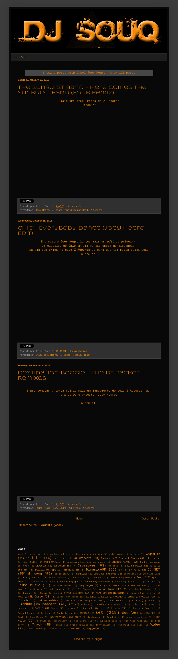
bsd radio (99, 562)
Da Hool (113, 566)
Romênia (45, 613)
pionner (149, 600)
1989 (20, 554)
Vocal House (35, 629)
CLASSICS (41, 566)
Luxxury (27, 593)
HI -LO (137, 582)
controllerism (62, 566)
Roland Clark (26, 613)
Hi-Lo (151, 582)
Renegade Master (93, 608)
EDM (25, 577)
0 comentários (76, 206)
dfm (26, 570)
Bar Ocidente (82, 558)
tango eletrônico (136, 617)
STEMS (78, 617)
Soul (20, 617)
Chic (38, 355)
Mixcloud (118, 593)
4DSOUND (35, 554)
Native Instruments (143, 593)
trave (59, 625)
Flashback (97, 578)
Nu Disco (57, 210)
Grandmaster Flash (41, 582)
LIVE (73, 589)
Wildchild (55, 629)
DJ (120, 570)
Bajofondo (60, 558)
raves (151, 604)
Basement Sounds (129, 558)
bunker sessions (150, 562)
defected (155, 566)
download (81, 574)
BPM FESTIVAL (52, 562)
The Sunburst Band (76, 210)
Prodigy (101, 604)
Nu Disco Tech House (65, 597)
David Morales (134, 566)
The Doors (80, 621)
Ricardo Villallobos (124, 608)
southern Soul (59, 617)
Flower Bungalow (119, 578)
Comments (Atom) (51, 525)
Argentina (153, 554)
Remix (54, 608)
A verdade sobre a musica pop (66, 554)
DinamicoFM (96, 569)
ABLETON (97, 554)
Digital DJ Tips (45, 570)
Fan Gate (78, 578)
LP (159, 589)
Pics (134, 600)
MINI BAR (83, 593)
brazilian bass (76, 562)
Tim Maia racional (136, 621)
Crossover (87, 565)
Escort (38, 577)
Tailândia (94, 617)
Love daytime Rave (139, 589)
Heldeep (122, 582)
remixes (70, 608)
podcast (49, 604)
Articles (34, 558)
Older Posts (150, 518)
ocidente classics (96, 596)
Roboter (149, 608)
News (20, 596)
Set (125, 613)
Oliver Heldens (49, 600)
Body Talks (30, 562)
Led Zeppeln (56, 589)
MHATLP (67, 593)
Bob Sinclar (153, 558)
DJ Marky (134, 570)
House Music (43, 508)
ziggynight (93, 628)
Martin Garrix (48, 593)
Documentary (62, 574)
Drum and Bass (151, 574)
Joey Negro (42, 210)
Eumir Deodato (57, 578)
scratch (84, 613)
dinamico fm (71, 570)
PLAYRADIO (25, 604)
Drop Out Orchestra (123, 574)
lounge (87, 589)
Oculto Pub (148, 596)
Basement (106, 558)
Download (99, 574)
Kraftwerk (36, 589)
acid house (116, 554)
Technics (41, 621)
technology (60, 621)
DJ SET (154, 569)
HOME (20, 57)
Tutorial (123, 625)
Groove (63, 581)
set (99, 612)
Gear (140, 577)
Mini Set (101, 593)
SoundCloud (36, 617)
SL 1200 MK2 (147, 613)
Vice (139, 625)
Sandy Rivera (65, 613)
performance (116, 600)
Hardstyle (104, 582)
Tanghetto (113, 617)
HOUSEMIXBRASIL (62, 585)
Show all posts (122, 72)
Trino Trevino (79, 625)
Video (155, 624)
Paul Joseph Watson (89, 600)
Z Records (96, 210)
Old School (25, 600)
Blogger (96, 639)
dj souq (35, 573)
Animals (134, 554)
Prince (85, 604)
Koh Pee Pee (138, 585)
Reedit (77, 355)
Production (120, 604)
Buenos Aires (121, 562)
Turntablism (103, 625)
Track (87, 355)
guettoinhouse (83, 581)
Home (79, 518)
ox (67, 600)
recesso (22, 608)
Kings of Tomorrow (111, 585)
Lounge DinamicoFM (109, 589)
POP (71, 604)
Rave (137, 604)
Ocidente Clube (124, 596)
